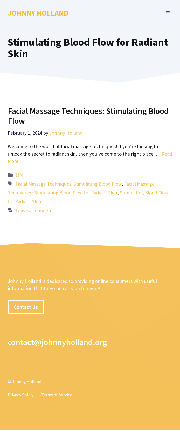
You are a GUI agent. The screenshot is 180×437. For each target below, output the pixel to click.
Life (20, 175)
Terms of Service (56, 395)
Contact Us (26, 307)
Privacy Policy (20, 395)
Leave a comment (34, 210)
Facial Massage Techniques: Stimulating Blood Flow (88, 116)
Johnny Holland (38, 13)
